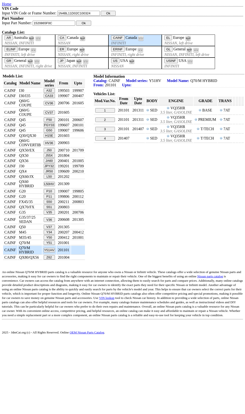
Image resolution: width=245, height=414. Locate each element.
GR (8, 61)
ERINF (118, 49)
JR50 (49, 171)
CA (62, 38)
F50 (49, 120)
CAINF (118, 38)
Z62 (49, 257)
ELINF (11, 49)
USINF (171, 61)
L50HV (49, 184)
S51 (49, 207)
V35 (49, 212)
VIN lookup (106, 298)
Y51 (49, 243)
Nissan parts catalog (210, 276)
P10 (49, 191)
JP (62, 61)
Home (6, 4)
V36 (49, 220)
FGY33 (49, 125)
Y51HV (49, 250)
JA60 (49, 161)
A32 (49, 90)
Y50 (49, 237)
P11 (49, 196)
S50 (49, 202)
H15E (49, 135)
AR (8, 38)
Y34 (49, 232)
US (115, 61)
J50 (49, 150)
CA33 (49, 96)
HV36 (49, 143)
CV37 (49, 112)
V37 (49, 227)
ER (62, 49)
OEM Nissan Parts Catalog (87, 332)
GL (168, 49)
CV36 (49, 103)
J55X (49, 155)
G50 (49, 130)
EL (168, 38)
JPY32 (49, 166)
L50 (49, 176)
